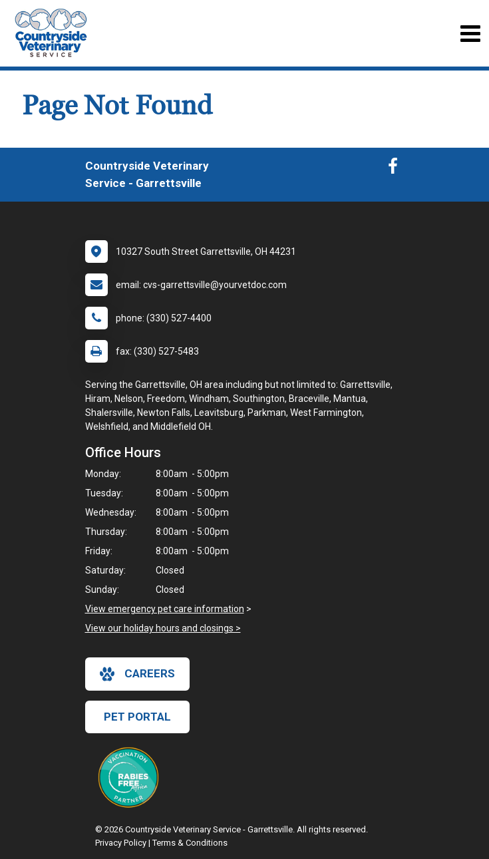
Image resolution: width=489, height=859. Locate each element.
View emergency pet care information (164, 608)
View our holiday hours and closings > (163, 628)
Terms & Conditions (190, 843)
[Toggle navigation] (470, 33)
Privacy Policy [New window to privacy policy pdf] (120, 843)
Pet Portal (137, 716)
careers (137, 674)
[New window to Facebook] (393, 169)
